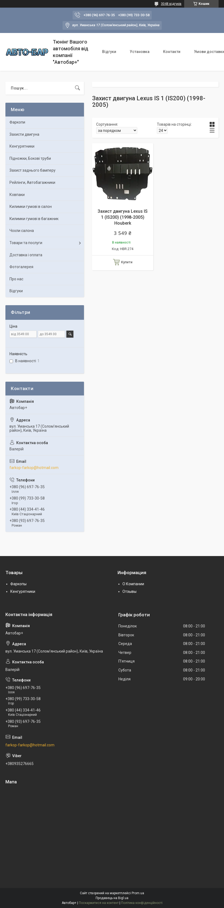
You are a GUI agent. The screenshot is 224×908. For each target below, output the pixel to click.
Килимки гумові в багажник (34, 219)
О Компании (133, 584)
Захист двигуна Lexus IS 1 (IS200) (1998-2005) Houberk (123, 217)
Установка (140, 51)
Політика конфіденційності (142, 903)
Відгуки (109, 51)
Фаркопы (18, 584)
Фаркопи (17, 122)
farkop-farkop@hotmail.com (34, 467)
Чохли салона (21, 230)
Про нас (16, 279)
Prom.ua (138, 893)
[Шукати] (77, 88)
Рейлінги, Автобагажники (32, 182)
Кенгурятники (21, 146)
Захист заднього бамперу (32, 170)
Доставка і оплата (25, 255)
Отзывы (129, 591)
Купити (126, 262)
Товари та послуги (25, 243)
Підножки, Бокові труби (30, 158)
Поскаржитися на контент (99, 903)
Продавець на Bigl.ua (112, 898)
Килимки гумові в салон (30, 206)
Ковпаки (17, 194)
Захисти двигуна (24, 134)
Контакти (171, 51)
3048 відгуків (171, 4)
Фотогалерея (21, 267)
